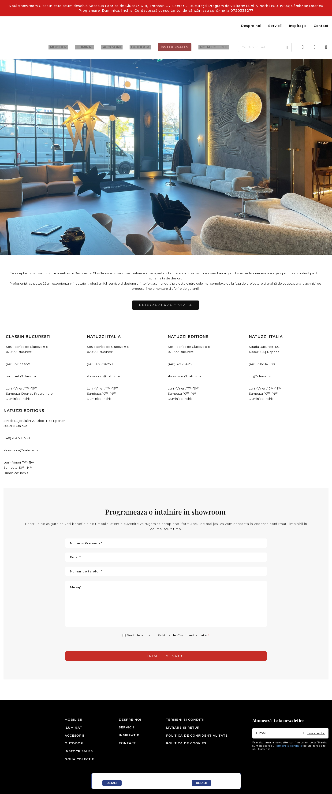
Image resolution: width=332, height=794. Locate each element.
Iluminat (72, 728)
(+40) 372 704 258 (100, 364)
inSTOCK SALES (72, 751)
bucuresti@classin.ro (21, 376)
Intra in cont (302, 47)
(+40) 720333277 (18, 364)
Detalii (112, 783)
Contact (321, 26)
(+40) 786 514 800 (262, 364)
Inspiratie (124, 736)
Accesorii (72, 736)
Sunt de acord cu (167, 635)
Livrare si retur (183, 728)
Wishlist (314, 47)
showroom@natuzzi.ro (104, 376)
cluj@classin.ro (260, 376)
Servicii (275, 26)
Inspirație (298, 26)
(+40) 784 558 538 (17, 438)
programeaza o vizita (165, 305)
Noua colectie (72, 759)
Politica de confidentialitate (197, 736)
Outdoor (72, 743)
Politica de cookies (186, 743)
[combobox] (259, 47)
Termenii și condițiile (289, 746)
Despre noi (251, 26)
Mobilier (72, 720)
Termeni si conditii (185, 720)
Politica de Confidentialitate (182, 635)
